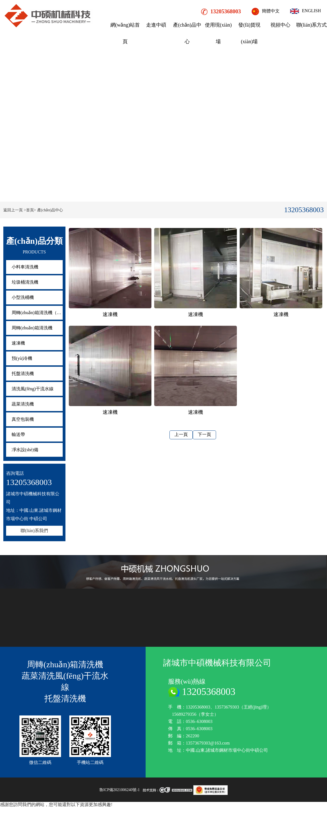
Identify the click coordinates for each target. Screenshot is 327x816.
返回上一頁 (13, 210)
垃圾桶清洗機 (25, 282)
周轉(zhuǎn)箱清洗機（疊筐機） (37, 312)
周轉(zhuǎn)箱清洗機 (32, 327)
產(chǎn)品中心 (187, 33)
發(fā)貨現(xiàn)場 (249, 33)
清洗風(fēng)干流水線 (33, 388)
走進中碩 (156, 25)
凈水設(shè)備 (25, 449)
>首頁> (30, 210)
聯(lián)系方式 (311, 25)
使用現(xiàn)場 (218, 33)
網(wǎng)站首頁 (125, 33)
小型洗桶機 (23, 297)
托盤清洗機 (23, 373)
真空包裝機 (23, 419)
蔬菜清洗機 (23, 404)
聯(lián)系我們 (34, 530)
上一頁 (181, 434)
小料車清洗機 (25, 267)
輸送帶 (18, 434)
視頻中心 (280, 25)
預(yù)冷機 (22, 358)
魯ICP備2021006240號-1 (119, 790)
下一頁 (204, 434)
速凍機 (18, 343)
